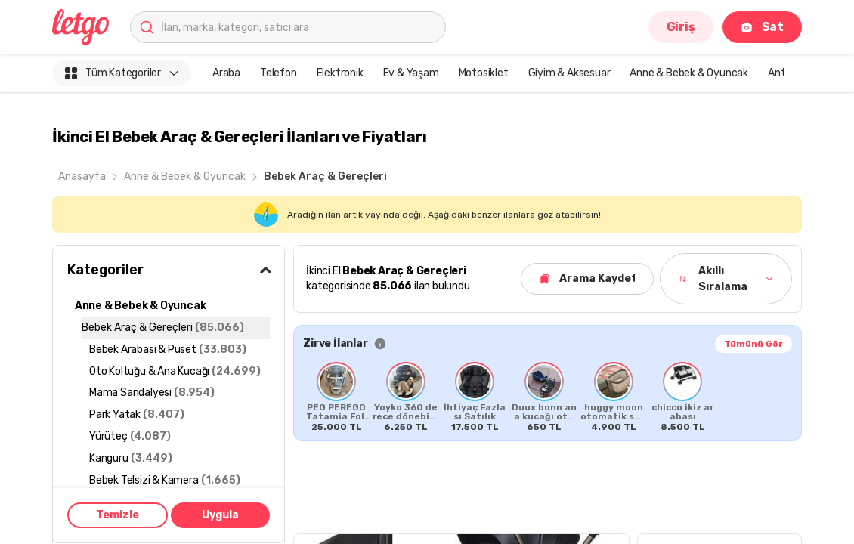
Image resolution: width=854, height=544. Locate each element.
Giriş (681, 27)
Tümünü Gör (753, 343)
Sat (762, 27)
